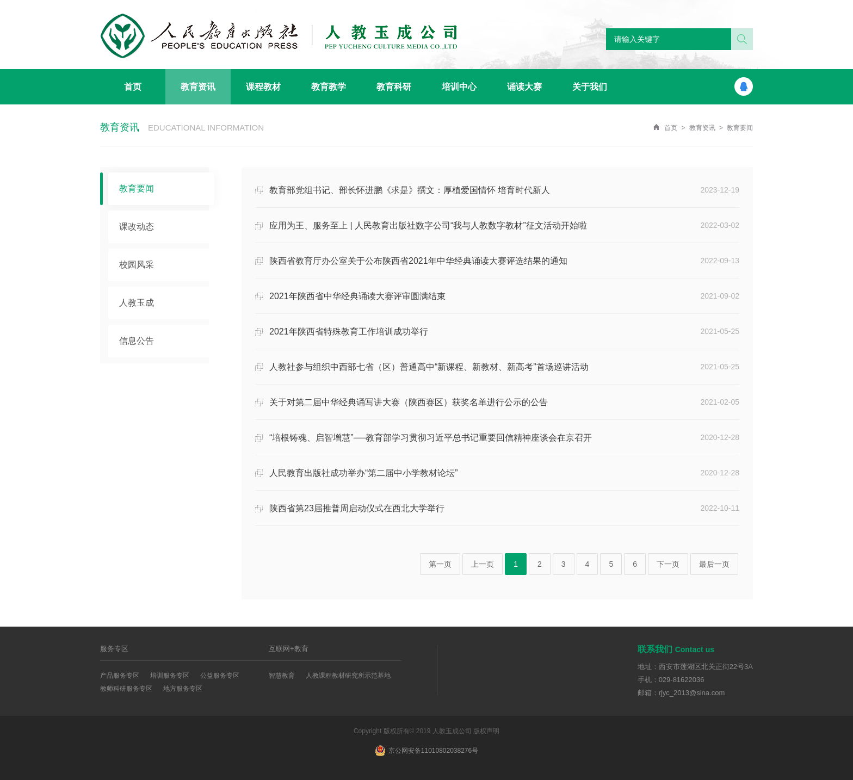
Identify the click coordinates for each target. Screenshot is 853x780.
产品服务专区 (119, 675)
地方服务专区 (182, 688)
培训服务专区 (169, 675)
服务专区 (114, 649)
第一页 (440, 564)
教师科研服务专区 (126, 688)
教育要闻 (740, 128)
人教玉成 (136, 302)
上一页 (482, 564)
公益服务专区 (219, 675)
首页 (670, 128)
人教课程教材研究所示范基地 (348, 675)
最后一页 (714, 564)
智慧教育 (282, 675)
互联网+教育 (288, 649)
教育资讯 (702, 128)
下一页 (668, 564)
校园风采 (136, 264)
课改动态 (136, 226)
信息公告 (136, 340)
